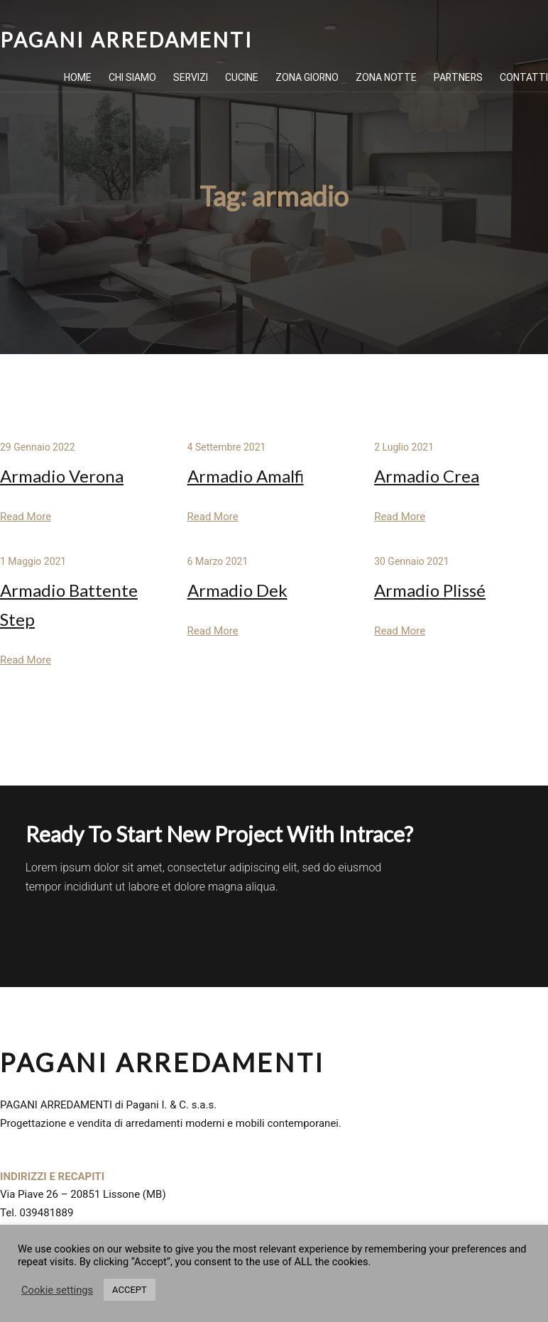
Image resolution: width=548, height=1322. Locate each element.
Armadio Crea (426, 476)
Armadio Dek (237, 590)
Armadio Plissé (430, 590)
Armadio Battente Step (69, 604)
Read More (25, 516)
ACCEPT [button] (129, 1289)
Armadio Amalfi (245, 476)
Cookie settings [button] (57, 1290)
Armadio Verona (62, 476)
